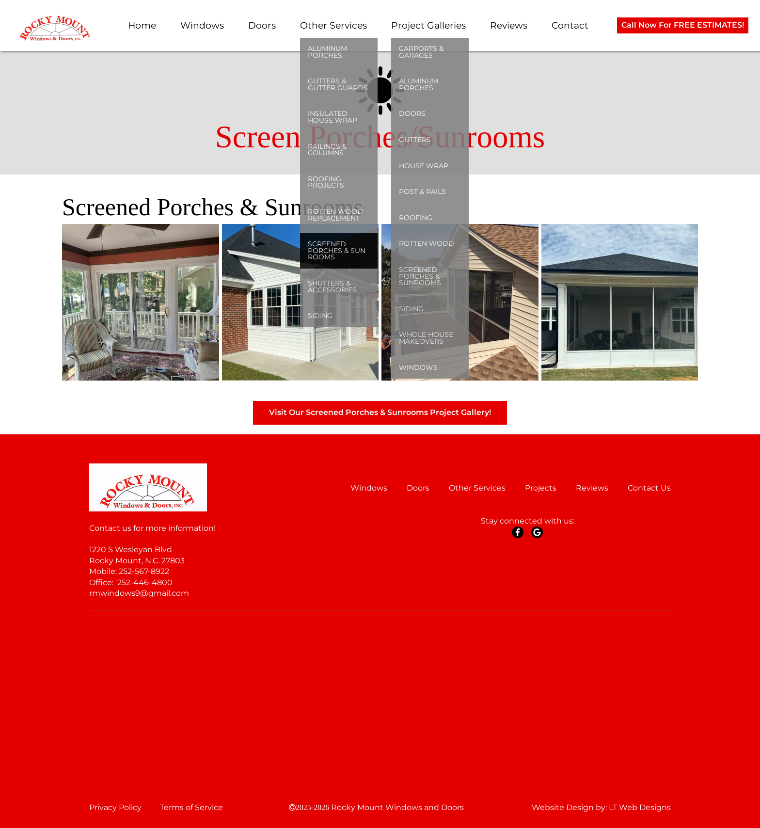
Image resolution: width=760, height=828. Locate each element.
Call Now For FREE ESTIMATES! (682, 25)
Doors (262, 25)
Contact (570, 25)
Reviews (508, 25)
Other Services (333, 25)
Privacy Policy (115, 807)
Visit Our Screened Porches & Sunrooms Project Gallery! (380, 412)
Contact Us (649, 488)
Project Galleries (428, 25)
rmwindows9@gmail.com (139, 593)
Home (142, 25)
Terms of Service (191, 807)
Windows (202, 25)
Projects (540, 488)
